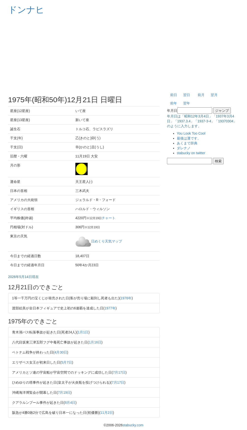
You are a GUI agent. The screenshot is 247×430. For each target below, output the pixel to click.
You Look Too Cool (191, 133)
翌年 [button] (186, 103)
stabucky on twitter (191, 153)
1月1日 (83, 332)
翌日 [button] (186, 95)
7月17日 (119, 372)
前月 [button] (201, 95)
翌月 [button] (214, 95)
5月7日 (66, 362)
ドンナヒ (26, 10)
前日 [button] (173, 95)
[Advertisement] (123, 54)
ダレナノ (184, 148)
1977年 (109, 308)
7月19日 (64, 392)
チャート (108, 218)
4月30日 (61, 352)
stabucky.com (133, 425)
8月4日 (70, 403)
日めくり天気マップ (106, 241)
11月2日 (106, 413)
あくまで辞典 (187, 143)
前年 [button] (173, 103)
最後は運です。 (189, 138)
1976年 (126, 298)
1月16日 (95, 342)
